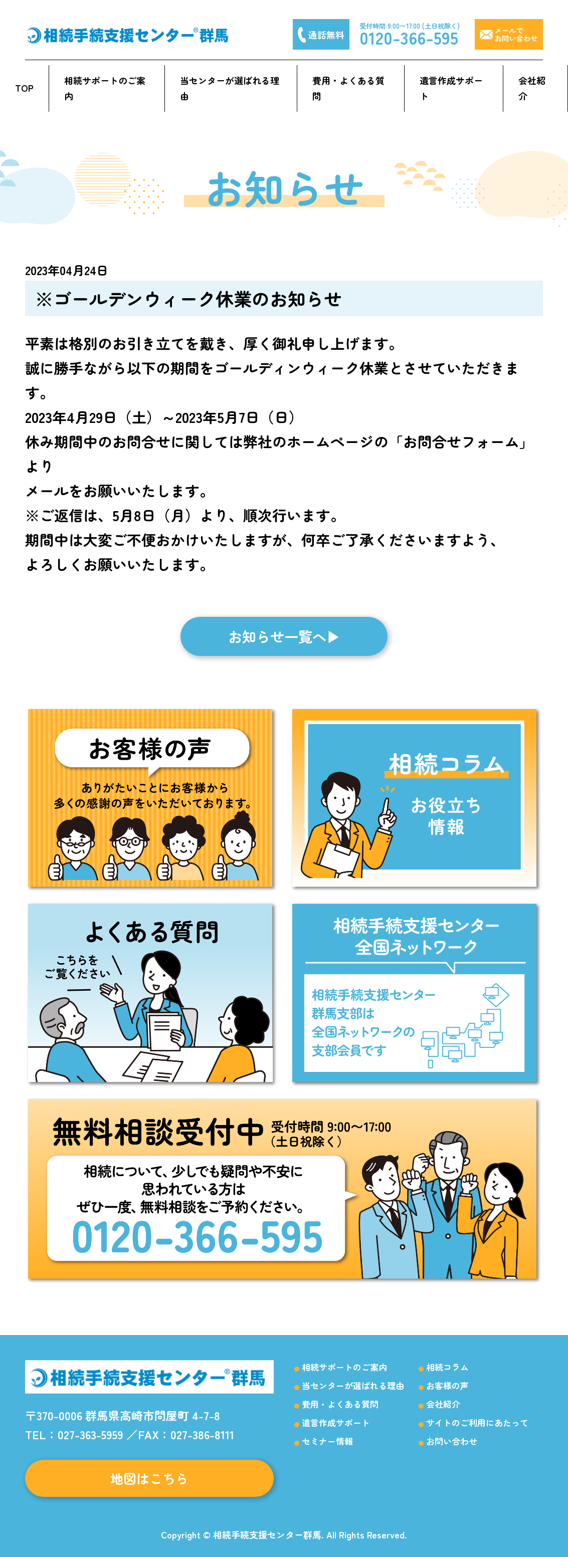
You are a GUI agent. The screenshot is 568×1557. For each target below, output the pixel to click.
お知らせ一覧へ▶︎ (284, 636)
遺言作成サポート (451, 88)
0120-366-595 (408, 37)
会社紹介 (531, 88)
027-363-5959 (90, 1434)
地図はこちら (149, 1478)
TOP (24, 87)
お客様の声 (447, 1385)
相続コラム (447, 1367)
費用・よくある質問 (348, 88)
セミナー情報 (327, 1441)
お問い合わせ (451, 1441)
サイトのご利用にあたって (477, 1422)
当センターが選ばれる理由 (229, 88)
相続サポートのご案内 (104, 88)
